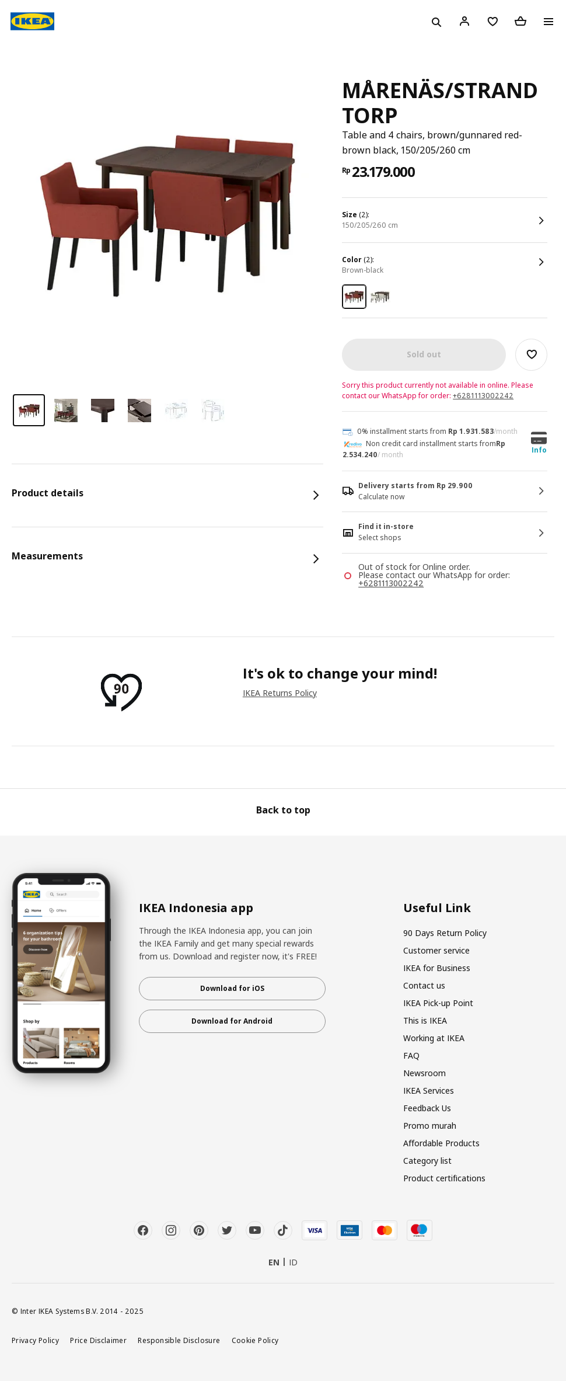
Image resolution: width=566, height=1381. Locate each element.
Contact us (424, 985)
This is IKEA (425, 1020)
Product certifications (444, 1178)
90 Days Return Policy (445, 932)
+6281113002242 (483, 396)
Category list (427, 1160)
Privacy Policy (35, 1340)
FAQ (411, 1055)
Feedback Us (427, 1108)
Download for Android (231, 1021)
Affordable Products (441, 1143)
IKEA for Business (436, 967)
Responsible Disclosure (179, 1340)
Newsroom (424, 1073)
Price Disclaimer (98, 1340)
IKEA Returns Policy (280, 692)
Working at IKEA (433, 1037)
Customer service (436, 950)
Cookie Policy (255, 1340)
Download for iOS (232, 988)
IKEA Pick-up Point (438, 1002)
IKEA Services (428, 1090)
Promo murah (429, 1125)
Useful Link (437, 908)
